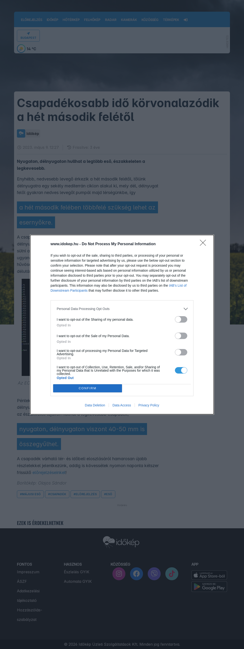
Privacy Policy (148, 405)
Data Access (121, 405)
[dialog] (122, 324)
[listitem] (122, 308)
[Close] (204, 244)
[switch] (181, 319)
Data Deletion (95, 405)
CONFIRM (88, 388)
